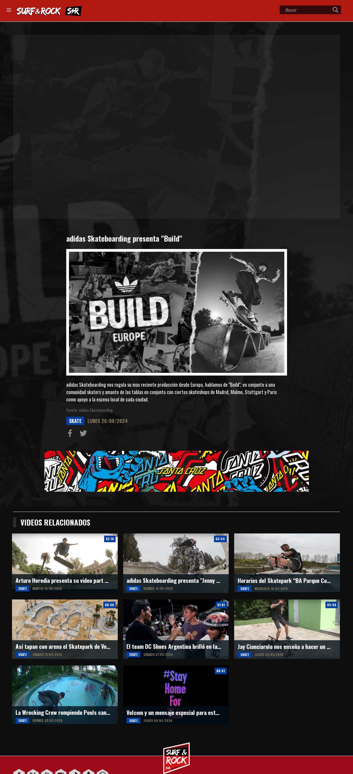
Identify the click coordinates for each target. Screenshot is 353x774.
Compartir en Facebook (71, 434)
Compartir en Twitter (84, 434)
